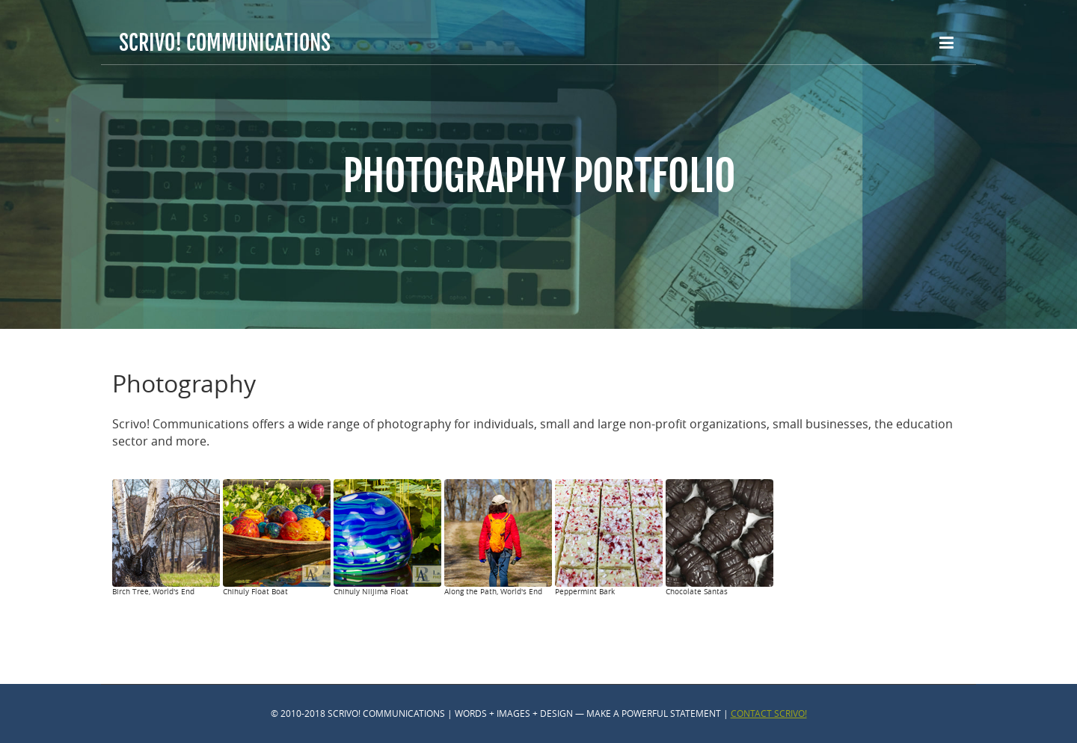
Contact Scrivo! (769, 713)
